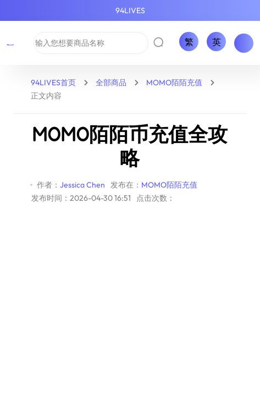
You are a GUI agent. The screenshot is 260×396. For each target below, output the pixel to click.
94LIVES (130, 10)
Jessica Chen (82, 185)
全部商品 (111, 82)
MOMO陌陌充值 (174, 82)
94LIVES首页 (53, 82)
